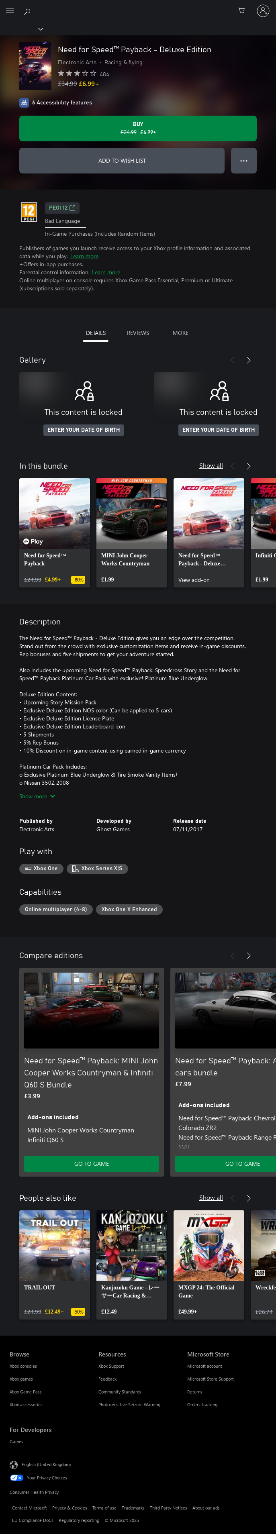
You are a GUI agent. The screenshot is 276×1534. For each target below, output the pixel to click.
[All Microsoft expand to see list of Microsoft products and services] (10, 10)
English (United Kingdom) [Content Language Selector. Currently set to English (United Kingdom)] (46, 1464)
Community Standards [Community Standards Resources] (119, 1391)
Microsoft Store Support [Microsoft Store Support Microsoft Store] (210, 1378)
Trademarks (133, 1507)
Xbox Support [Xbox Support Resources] (111, 1366)
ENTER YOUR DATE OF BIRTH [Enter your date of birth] (83, 430)
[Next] (249, 360)
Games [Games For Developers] (16, 1441)
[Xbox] (21, 28)
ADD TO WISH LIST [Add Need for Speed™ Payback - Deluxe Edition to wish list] (122, 160)
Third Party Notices (168, 1507)
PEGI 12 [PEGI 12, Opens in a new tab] (62, 208)
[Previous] (233, 360)
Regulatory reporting (79, 1520)
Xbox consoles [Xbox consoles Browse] (23, 1366)
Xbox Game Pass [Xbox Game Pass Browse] (26, 1391)
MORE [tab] (180, 333)
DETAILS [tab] (96, 333)
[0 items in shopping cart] (244, 10)
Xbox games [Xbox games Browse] (21, 1378)
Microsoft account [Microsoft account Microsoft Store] (204, 1366)
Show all (211, 465)
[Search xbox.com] (28, 10)
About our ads (206, 1507)
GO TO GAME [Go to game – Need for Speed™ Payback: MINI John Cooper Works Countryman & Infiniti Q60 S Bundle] (91, 1163)
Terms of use (104, 1507)
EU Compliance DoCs (32, 1520)
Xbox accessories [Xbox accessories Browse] (26, 1404)
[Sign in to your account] (263, 10)
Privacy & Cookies (69, 1507)
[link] (54, 532)
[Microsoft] (137, 6)
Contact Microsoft (29, 1507)
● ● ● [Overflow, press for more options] (244, 160)
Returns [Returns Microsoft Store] (194, 1391)
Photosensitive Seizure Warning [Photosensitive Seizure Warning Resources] (129, 1404)
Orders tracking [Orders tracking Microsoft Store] (202, 1404)
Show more (37, 796)
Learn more (84, 256)
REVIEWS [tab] (138, 333)
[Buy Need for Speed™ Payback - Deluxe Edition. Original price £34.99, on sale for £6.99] (138, 128)
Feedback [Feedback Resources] (107, 1378)
